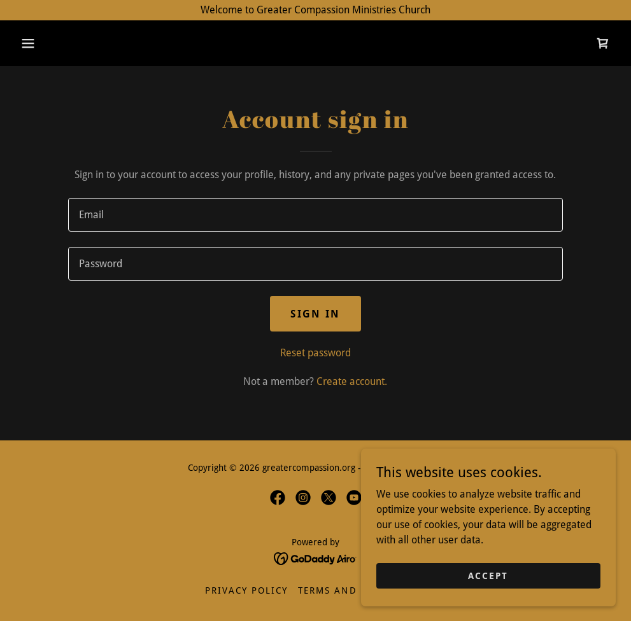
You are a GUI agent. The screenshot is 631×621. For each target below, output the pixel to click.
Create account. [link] (351, 381)
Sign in (315, 314)
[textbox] (316, 215)
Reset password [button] (315, 353)
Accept (488, 575)
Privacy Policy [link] (246, 590)
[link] (603, 43)
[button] (28, 43)
